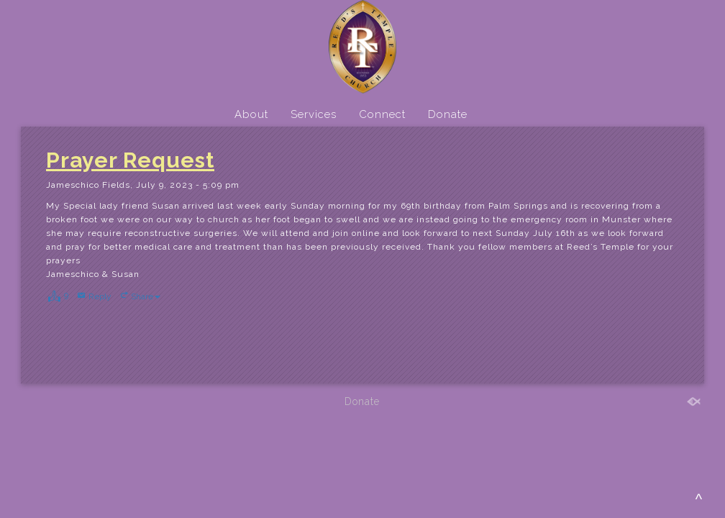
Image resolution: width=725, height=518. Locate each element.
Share (145, 296)
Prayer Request (130, 160)
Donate (448, 114)
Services (314, 114)
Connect (382, 114)
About (251, 114)
